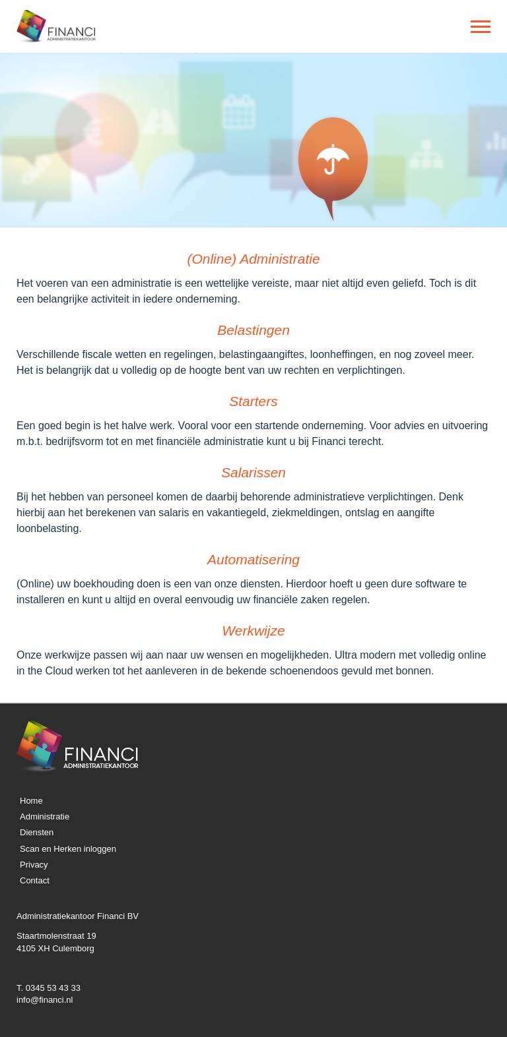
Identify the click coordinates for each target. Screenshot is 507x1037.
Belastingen (253, 330)
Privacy (34, 865)
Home (31, 801)
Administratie (44, 816)
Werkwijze (253, 630)
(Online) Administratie (253, 258)
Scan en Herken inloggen (68, 849)
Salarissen (253, 472)
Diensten (36, 832)
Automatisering (253, 559)
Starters (253, 401)
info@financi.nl (45, 1000)
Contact (35, 880)
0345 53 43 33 (53, 988)
